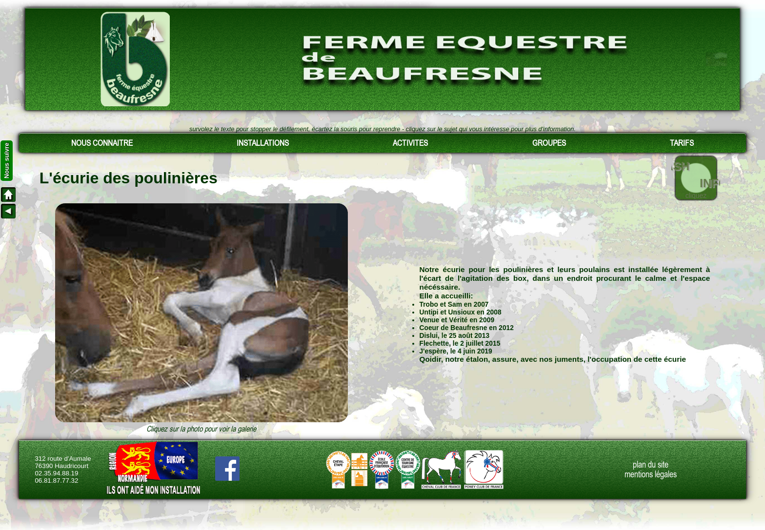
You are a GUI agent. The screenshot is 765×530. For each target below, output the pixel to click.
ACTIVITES (410, 143)
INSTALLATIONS (263, 143)
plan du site (650, 465)
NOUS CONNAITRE (102, 143)
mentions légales (650, 474)
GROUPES (549, 143)
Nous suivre (6, 160)
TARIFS (682, 143)
